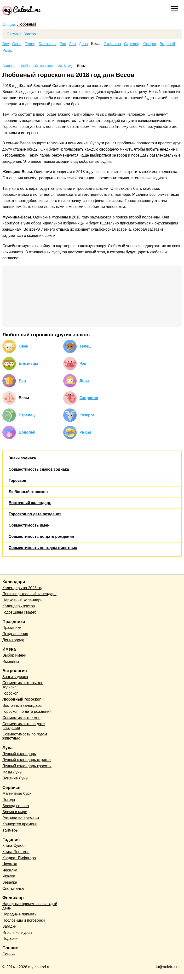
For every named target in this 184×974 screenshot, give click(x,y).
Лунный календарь (19, 754)
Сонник (8, 954)
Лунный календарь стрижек (26, 760)
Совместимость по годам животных (43, 548)
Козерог (149, 44)
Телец (30, 44)
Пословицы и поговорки (23, 920)
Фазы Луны (12, 772)
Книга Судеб (13, 845)
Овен (17, 44)
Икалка (8, 876)
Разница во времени (20, 818)
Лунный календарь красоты (27, 766)
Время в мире (14, 812)
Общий (8, 25)
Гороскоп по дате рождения (35, 514)
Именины (10, 661)
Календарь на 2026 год (22, 588)
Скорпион (112, 44)
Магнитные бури (17, 793)
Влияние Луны (15, 778)
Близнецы (47, 44)
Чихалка (9, 864)
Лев (72, 44)
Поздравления (15, 634)
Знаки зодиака (22, 458)
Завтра (29, 34)
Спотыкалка (13, 889)
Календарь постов (18, 606)
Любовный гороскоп (28, 492)
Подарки (9, 938)
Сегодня (14, 34)
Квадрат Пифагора (19, 858)
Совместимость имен (29, 525)
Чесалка (9, 870)
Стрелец (131, 44)
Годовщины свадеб (19, 612)
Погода (8, 800)
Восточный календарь (30, 503)
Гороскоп (17, 481)
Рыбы (7, 51)
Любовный (26, 24)
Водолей (167, 44)
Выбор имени (14, 655)
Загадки (9, 926)
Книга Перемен (15, 852)
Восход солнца (15, 806)
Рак (63, 44)
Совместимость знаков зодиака (39, 469)
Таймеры (10, 830)
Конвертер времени (19, 824)
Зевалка (9, 882)
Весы (95, 44)
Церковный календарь (22, 600)
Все (5, 44)
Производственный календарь (29, 594)
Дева (83, 44)
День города (13, 640)
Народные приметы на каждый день (29, 906)
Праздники (11, 628)
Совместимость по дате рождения (41, 536)
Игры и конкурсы (17, 932)
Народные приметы (19, 914)
